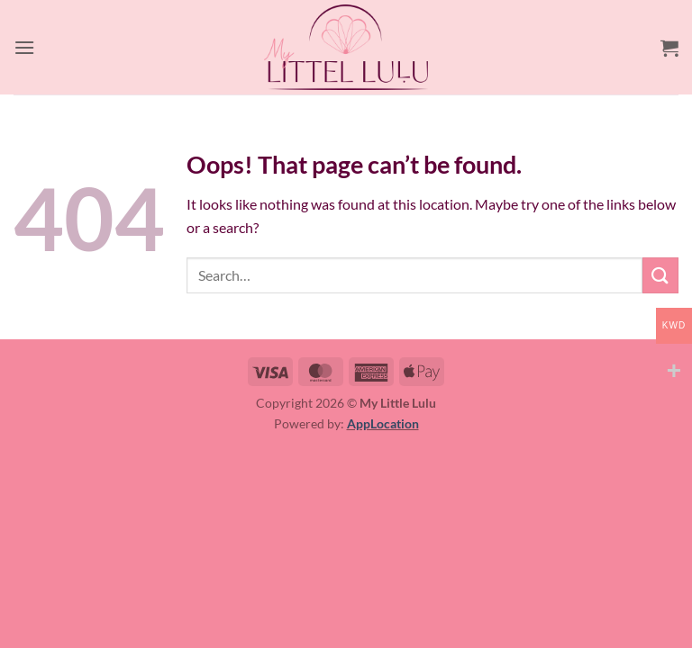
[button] (24, 47)
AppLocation (383, 423)
